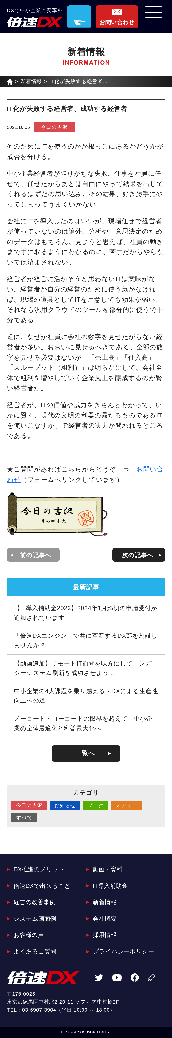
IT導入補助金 (110, 885)
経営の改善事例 (34, 902)
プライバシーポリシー (123, 951)
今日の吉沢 (54, 127)
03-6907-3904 (39, 1010)
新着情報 (31, 81)
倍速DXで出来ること (42, 885)
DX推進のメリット (39, 869)
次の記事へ (137, 555)
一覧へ (85, 753)
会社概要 (105, 918)
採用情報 (105, 934)
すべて (24, 818)
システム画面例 (35, 918)
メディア (126, 805)
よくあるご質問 (35, 951)
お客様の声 (29, 934)
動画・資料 (107, 869)
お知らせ (65, 805)
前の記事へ (35, 555)
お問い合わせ (117, 22)
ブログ (95, 805)
